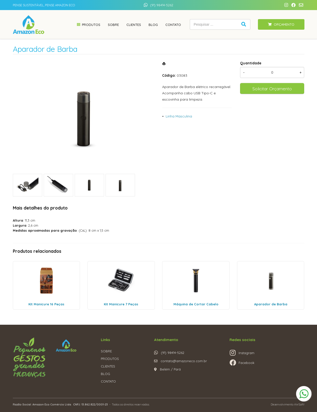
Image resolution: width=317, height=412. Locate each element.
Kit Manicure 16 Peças (46, 304)
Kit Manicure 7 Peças (121, 304)
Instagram (246, 353)
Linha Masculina (179, 116)
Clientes (133, 25)
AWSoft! (299, 404)
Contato (173, 25)
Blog (153, 25)
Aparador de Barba (270, 304)
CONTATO (108, 381)
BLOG (105, 374)
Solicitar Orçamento (272, 88)
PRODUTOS (110, 359)
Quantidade (250, 63)
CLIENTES (108, 366)
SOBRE (106, 351)
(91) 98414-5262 (161, 5)
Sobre (113, 25)
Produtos (91, 25)
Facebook (246, 363)
